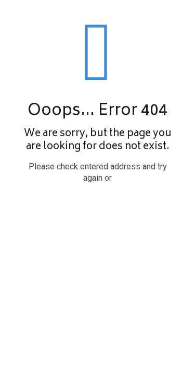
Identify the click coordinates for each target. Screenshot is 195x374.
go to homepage (103, 207)
